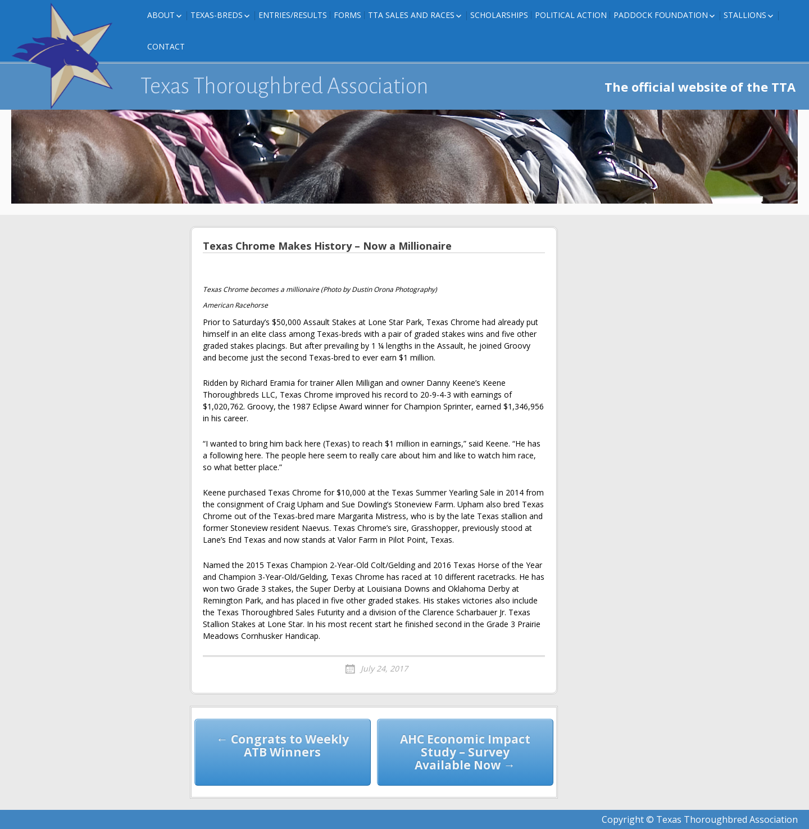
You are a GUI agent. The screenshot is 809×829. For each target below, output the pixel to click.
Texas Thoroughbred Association (284, 86)
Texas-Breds (216, 15)
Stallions (745, 15)
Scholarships (499, 15)
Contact (166, 46)
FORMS (347, 15)
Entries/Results (292, 15)
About (161, 15)
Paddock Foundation (660, 15)
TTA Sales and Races (411, 15)
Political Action (571, 15)
